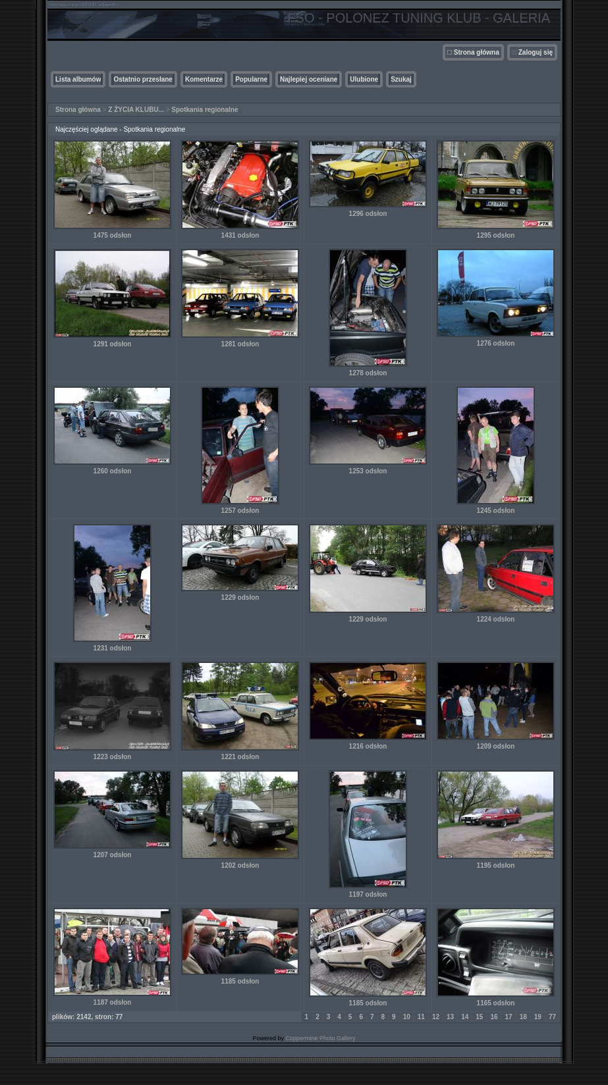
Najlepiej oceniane (308, 79)
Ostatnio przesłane (142, 79)
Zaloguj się (535, 52)
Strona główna (476, 52)
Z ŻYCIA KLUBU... (136, 109)
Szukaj (401, 79)
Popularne (251, 79)
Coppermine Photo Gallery (320, 1038)
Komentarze (204, 79)
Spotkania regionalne (204, 109)
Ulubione (364, 79)
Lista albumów (78, 79)
